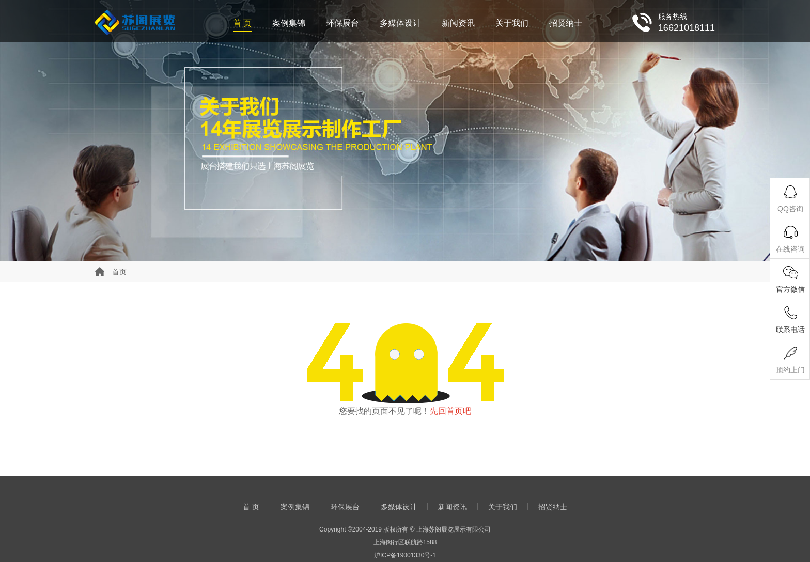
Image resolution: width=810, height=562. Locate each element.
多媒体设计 (400, 23)
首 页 (242, 23)
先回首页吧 (450, 411)
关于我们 (511, 23)
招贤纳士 (565, 23)
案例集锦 (288, 23)
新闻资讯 (458, 23)
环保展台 (342, 23)
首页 (119, 272)
